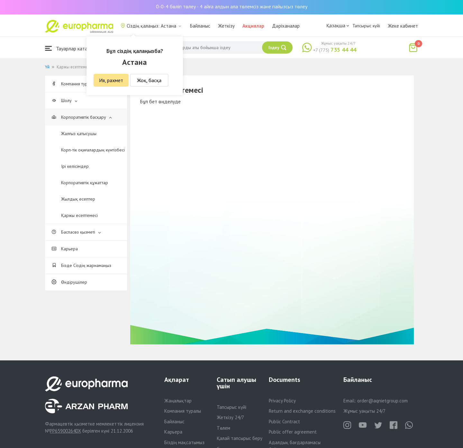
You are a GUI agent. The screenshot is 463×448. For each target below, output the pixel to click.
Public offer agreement (293, 432)
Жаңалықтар (178, 401)
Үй (47, 67)
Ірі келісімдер (75, 166)
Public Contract (284, 421)
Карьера (64, 249)
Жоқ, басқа (149, 80)
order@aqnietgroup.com (382, 401)
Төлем (223, 428)
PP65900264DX (65, 431)
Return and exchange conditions (302, 411)
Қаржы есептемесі (79, 215)
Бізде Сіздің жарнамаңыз (81, 265)
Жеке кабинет (403, 26)
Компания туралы (182, 411)
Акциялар (253, 26)
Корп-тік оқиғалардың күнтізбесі (93, 150)
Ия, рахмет (111, 80)
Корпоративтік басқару (81, 117)
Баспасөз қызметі (76, 232)
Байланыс (200, 26)
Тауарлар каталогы (71, 48)
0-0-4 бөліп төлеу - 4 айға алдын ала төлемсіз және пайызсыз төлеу (231, 6)
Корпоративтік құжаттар (84, 182)
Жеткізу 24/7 (230, 417)
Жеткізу (226, 26)
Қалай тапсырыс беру (239, 438)
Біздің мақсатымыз (184, 442)
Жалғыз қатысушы (78, 133)
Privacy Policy (282, 401)
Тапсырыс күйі (366, 26)
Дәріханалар (286, 26)
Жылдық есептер (78, 199)
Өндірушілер (69, 282)
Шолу (64, 100)
